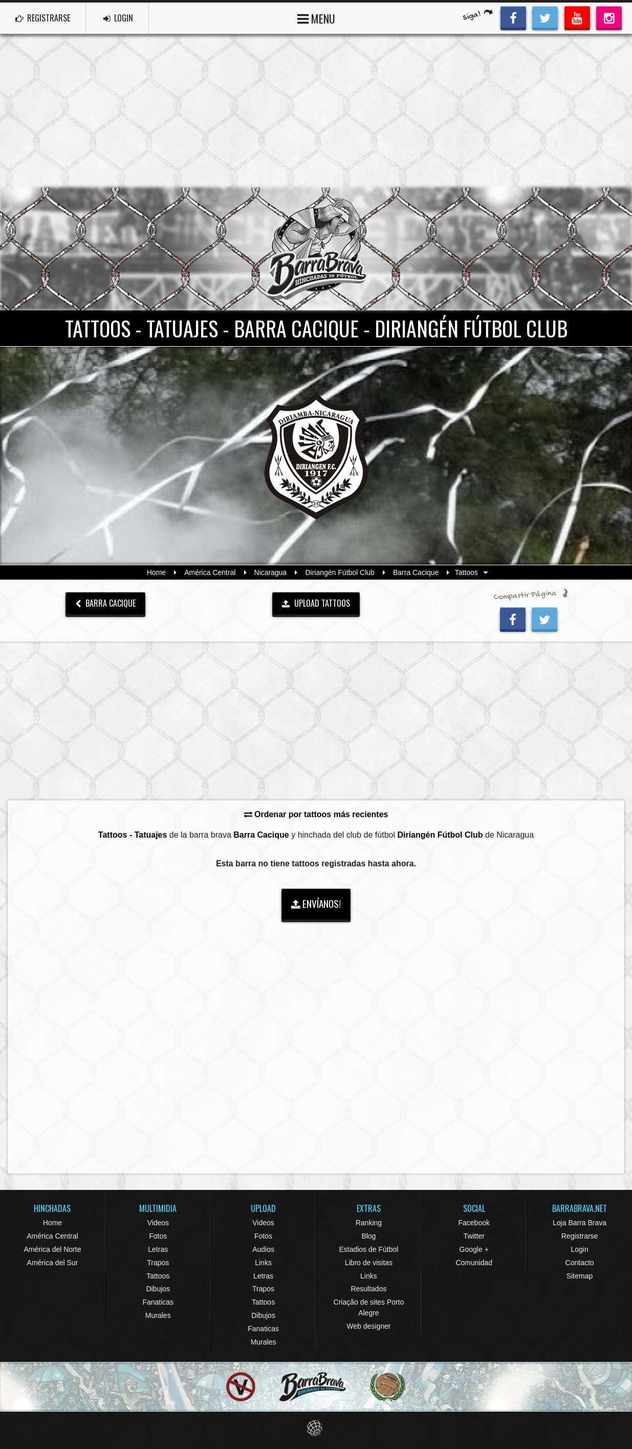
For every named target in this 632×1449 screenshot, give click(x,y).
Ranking (369, 1223)
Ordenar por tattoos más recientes (316, 814)
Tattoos (157, 1276)
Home (156, 572)
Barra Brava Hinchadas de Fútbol (316, 249)
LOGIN (118, 18)
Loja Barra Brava (579, 1223)
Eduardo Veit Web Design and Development (316, 1428)
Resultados (368, 1289)
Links (263, 1263)
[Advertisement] (316, 110)
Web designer (368, 1326)
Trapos (158, 1263)
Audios (263, 1249)
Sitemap (579, 1276)
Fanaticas (157, 1302)
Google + (474, 1249)
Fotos (158, 1236)
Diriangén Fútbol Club (339, 572)
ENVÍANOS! (316, 903)
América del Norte (52, 1249)
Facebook (473, 1223)
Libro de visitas (369, 1263)
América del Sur (52, 1263)
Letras (158, 1249)
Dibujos (158, 1289)
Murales (158, 1315)
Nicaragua (270, 572)
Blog (368, 1236)
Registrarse (579, 1236)
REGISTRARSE (42, 18)
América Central (209, 572)
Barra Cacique (416, 572)
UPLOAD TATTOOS (316, 603)
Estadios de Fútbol (368, 1249)
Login (579, 1249)
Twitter (474, 1236)
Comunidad (473, 1263)
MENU (316, 18)
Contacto (579, 1263)
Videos (158, 1223)
